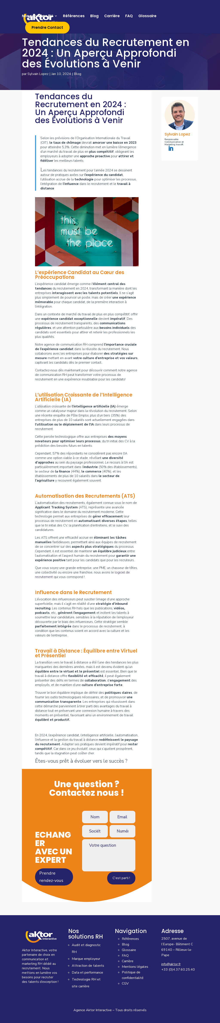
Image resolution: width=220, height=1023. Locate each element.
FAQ (129, 17)
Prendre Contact (47, 29)
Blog (94, 17)
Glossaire (147, 17)
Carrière (112, 17)
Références (74, 17)
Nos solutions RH (37, 17)
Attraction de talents (88, 965)
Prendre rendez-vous (51, 876)
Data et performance (87, 972)
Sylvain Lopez (38, 74)
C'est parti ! (121, 878)
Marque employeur (86, 958)
